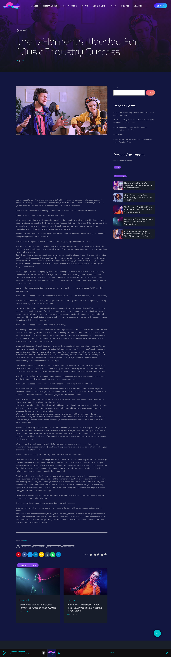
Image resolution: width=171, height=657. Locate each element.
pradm (25, 540)
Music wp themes (54, 547)
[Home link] (11, 5)
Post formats (69, 547)
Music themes (38, 547)
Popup (160, 6)
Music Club (26, 547)
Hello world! (118, 134)
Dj (18, 547)
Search (115, 88)
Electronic (22, 31)
